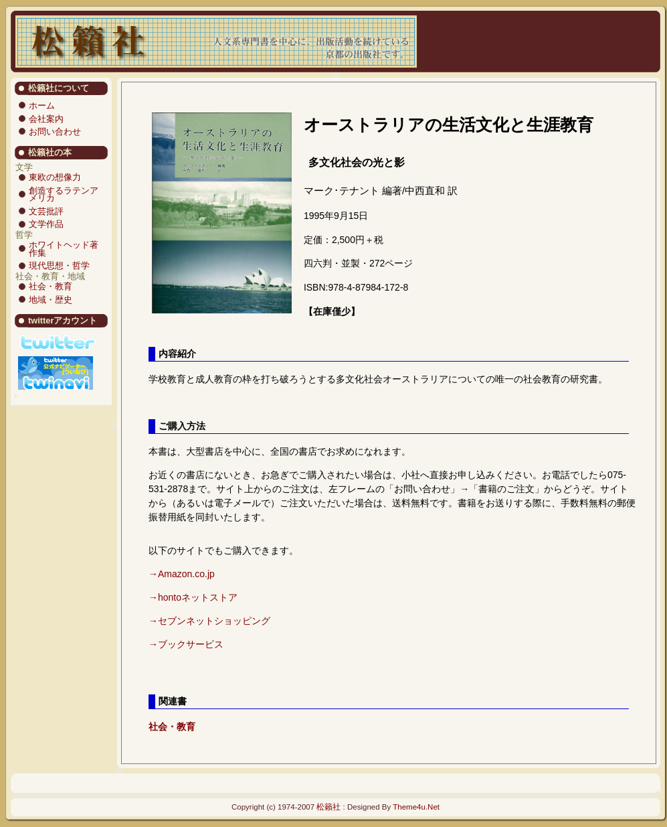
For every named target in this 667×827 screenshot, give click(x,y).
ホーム (42, 105)
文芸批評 (46, 211)
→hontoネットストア (193, 597)
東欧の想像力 (55, 177)
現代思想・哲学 (59, 265)
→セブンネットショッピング (209, 620)
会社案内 (46, 119)
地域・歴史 (50, 300)
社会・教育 (50, 286)
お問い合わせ (55, 132)
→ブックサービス (186, 644)
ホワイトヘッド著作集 (63, 249)
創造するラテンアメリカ (63, 194)
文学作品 (46, 224)
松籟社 (328, 807)
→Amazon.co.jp (182, 574)
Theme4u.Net (416, 807)
